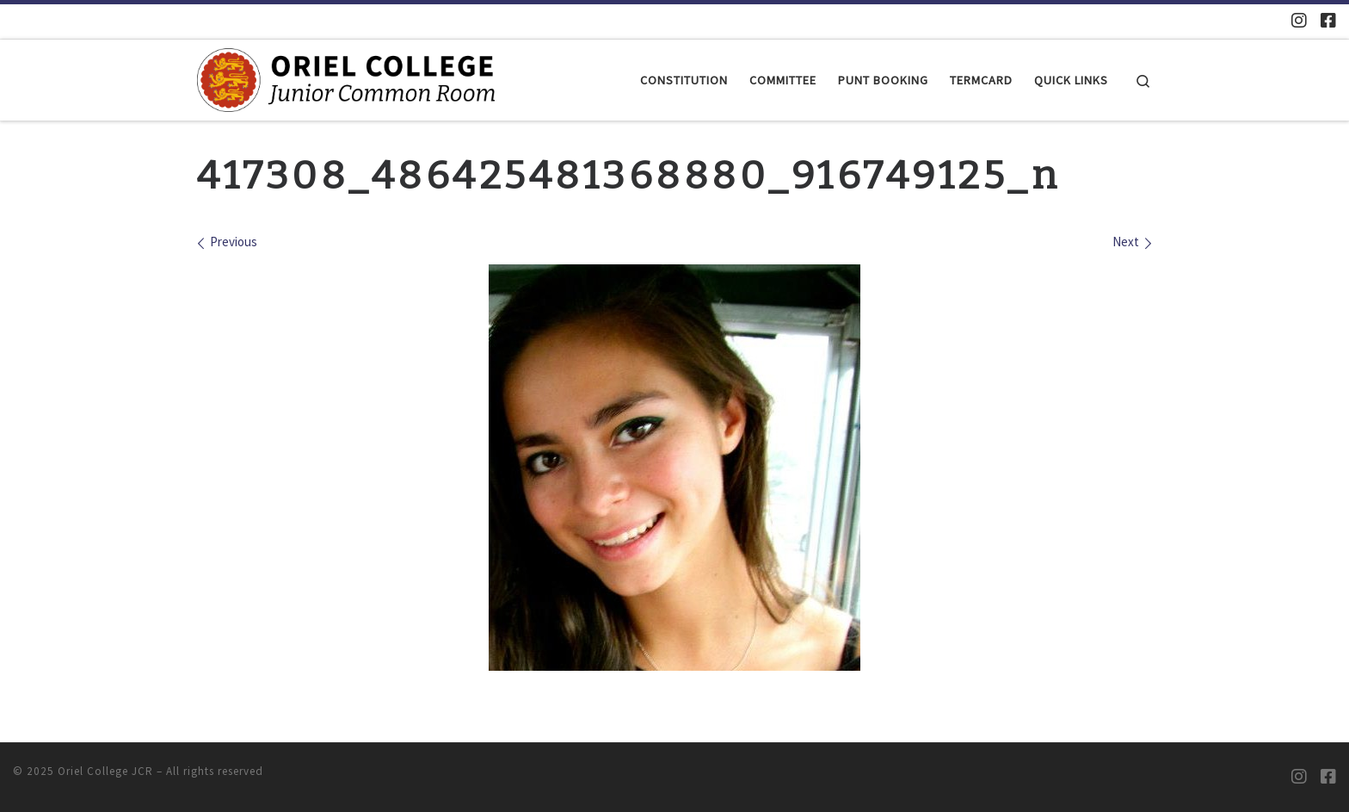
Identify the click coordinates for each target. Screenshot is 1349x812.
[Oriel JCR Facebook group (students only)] (1328, 20)
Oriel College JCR (105, 771)
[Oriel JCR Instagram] (1299, 20)
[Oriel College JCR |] (346, 78)
